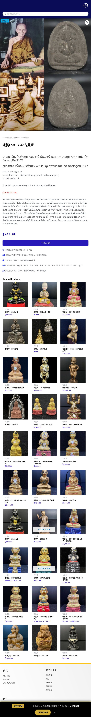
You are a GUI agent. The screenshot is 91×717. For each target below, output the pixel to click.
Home (5, 138)
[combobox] (47, 14)
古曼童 (10, 138)
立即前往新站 (43, 712)
